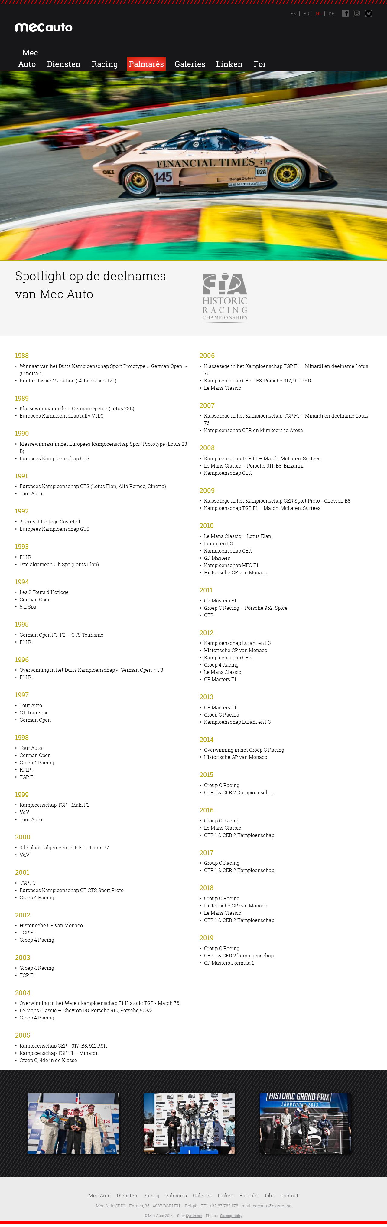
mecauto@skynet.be (271, 1206)
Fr (306, 13)
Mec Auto (127, 52)
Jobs (321, 64)
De (331, 13)
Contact (356, 64)
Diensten (172, 52)
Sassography (231, 1215)
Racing (213, 52)
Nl (318, 13)
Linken (338, 52)
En (294, 13)
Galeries (298, 52)
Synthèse (194, 1215)
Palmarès (254, 52)
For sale (248, 1195)
